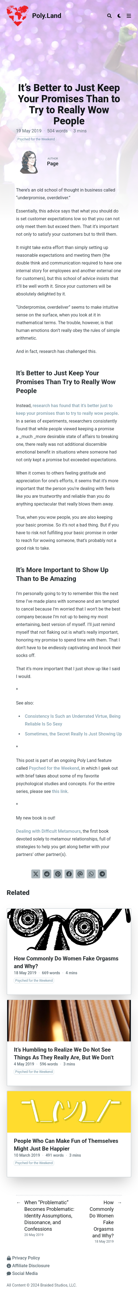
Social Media (22, 1273)
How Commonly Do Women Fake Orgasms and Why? (66, 962)
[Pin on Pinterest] (57, 874)
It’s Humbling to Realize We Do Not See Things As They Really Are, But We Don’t (64, 1053)
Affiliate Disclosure (28, 1265)
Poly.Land (46, 15)
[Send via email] (80, 874)
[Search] (109, 16)
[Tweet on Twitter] (35, 874)
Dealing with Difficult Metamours (48, 831)
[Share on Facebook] (69, 874)
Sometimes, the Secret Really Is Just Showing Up (73, 734)
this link (60, 791)
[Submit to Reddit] (46, 874)
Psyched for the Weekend (54, 768)
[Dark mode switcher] (119, 16)
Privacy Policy (23, 1258)
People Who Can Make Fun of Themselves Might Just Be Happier (66, 1145)
